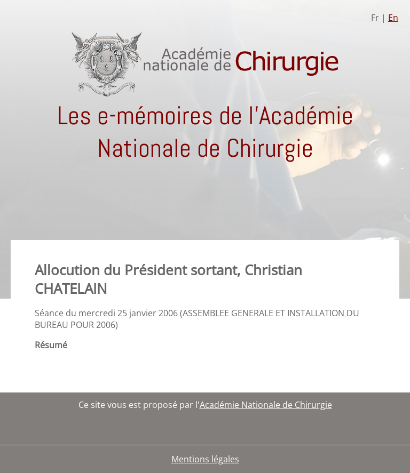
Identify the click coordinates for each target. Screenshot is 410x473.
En (393, 17)
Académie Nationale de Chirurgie (266, 405)
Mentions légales (205, 459)
